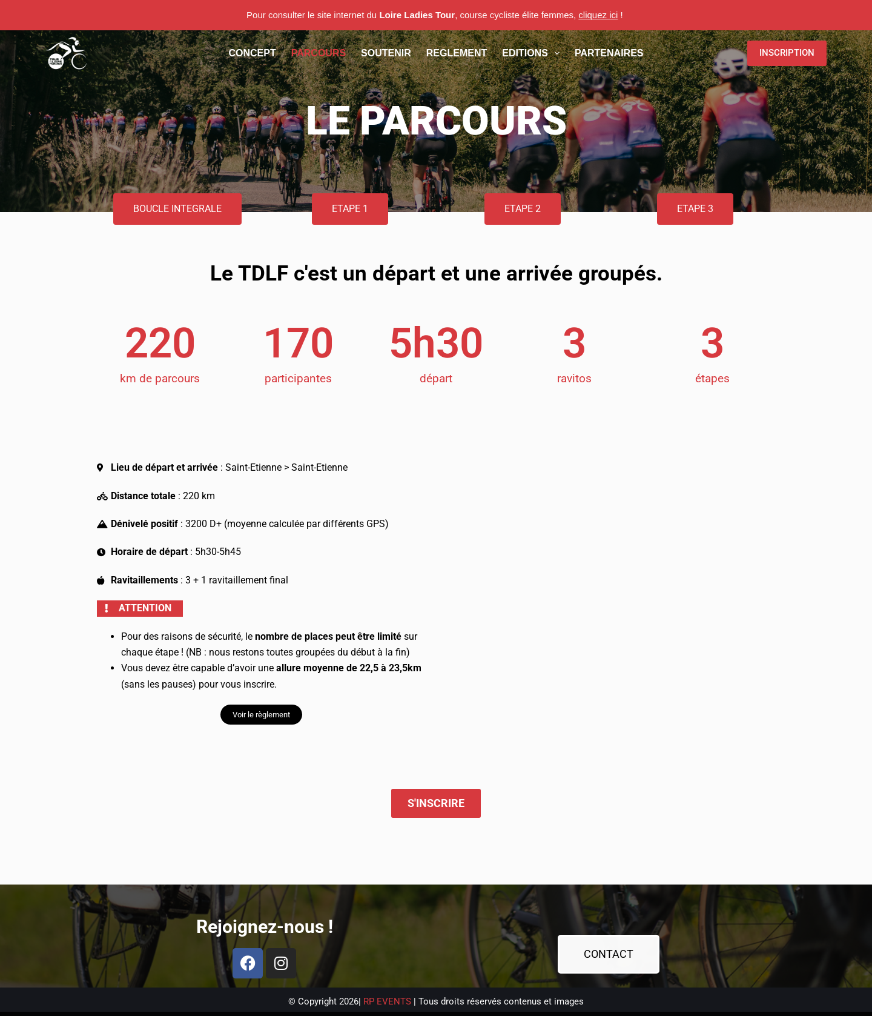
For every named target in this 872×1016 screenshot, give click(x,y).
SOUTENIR (386, 53)
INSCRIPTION (786, 52)
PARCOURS (318, 53)
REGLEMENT (456, 53)
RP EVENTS (387, 1001)
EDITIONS (533, 53)
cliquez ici (598, 15)
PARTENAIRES (609, 53)
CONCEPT (252, 53)
